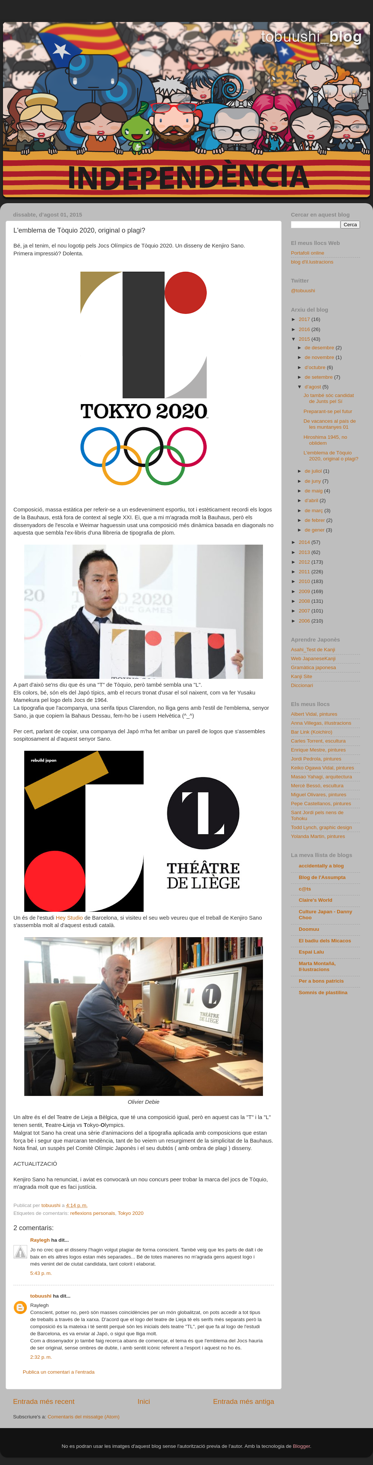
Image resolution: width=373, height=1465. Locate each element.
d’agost (313, 387)
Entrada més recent (44, 1401)
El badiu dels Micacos (325, 940)
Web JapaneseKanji (313, 658)
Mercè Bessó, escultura (317, 785)
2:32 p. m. (41, 1357)
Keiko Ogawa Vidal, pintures (322, 768)
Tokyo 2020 (131, 1213)
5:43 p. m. (41, 1273)
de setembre (319, 377)
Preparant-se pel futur (328, 411)
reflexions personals (92, 1213)
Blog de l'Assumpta (322, 877)
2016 (305, 329)
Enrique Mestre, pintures (318, 750)
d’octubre (316, 367)
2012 (305, 562)
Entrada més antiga (243, 1401)
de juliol (314, 471)
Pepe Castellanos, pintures (321, 803)
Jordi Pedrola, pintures (316, 759)
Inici (144, 1401)
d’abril (312, 500)
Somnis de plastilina (323, 992)
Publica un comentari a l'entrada (58, 1372)
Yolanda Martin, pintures (318, 836)
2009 (305, 591)
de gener (315, 530)
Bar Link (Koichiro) (311, 732)
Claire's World (315, 900)
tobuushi (40, 1296)
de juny (313, 481)
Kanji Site (301, 676)
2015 (305, 339)
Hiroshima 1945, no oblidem (325, 440)
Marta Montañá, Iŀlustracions (317, 966)
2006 (305, 621)
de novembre (320, 357)
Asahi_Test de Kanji (313, 649)
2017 (305, 319)
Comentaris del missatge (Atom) (84, 1417)
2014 (305, 542)
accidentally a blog (321, 866)
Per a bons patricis (321, 981)
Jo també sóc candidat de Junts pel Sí (329, 398)
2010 (305, 581)
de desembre (320, 347)
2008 (305, 601)
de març (315, 510)
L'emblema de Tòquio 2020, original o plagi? (331, 455)
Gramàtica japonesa (313, 667)
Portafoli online (307, 253)
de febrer (315, 520)
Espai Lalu (311, 952)
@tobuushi (303, 290)
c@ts (305, 889)
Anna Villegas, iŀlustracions (321, 723)
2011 (305, 571)
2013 (305, 552)
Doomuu (309, 929)
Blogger (301, 1446)
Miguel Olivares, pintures (319, 794)
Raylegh (40, 1240)
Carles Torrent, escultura (318, 741)
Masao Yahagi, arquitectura (321, 776)
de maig (314, 491)
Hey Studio (69, 918)
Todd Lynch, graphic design (321, 827)
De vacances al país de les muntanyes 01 (330, 424)
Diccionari (302, 685)
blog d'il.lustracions (312, 262)
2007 (305, 611)
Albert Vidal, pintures (314, 714)
